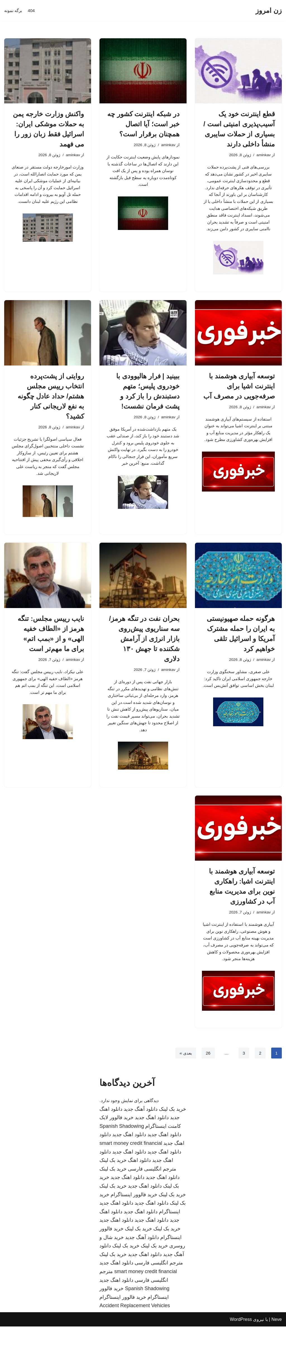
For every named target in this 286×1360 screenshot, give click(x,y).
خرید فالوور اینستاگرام (134, 1228)
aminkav (263, 155)
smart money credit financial (130, 1176)
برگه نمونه (13, 10)
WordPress (241, 1352)
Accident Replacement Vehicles (134, 1339)
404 (32, 10)
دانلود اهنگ (139, 1194)
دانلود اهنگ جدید (152, 1151)
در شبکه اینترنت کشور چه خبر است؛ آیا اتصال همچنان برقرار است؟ (143, 124)
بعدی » (184, 1086)
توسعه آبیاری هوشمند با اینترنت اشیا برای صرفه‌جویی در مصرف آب (239, 394)
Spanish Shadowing (121, 1159)
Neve (276, 1352)
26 (207, 1086)
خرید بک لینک (172, 1142)
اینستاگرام (169, 1245)
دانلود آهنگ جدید (141, 1142)
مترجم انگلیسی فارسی (152, 1202)
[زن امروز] (269, 10)
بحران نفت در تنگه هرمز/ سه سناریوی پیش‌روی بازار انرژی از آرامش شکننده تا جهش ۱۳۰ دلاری (144, 652)
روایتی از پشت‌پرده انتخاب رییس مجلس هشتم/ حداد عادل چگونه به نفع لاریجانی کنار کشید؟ (51, 404)
